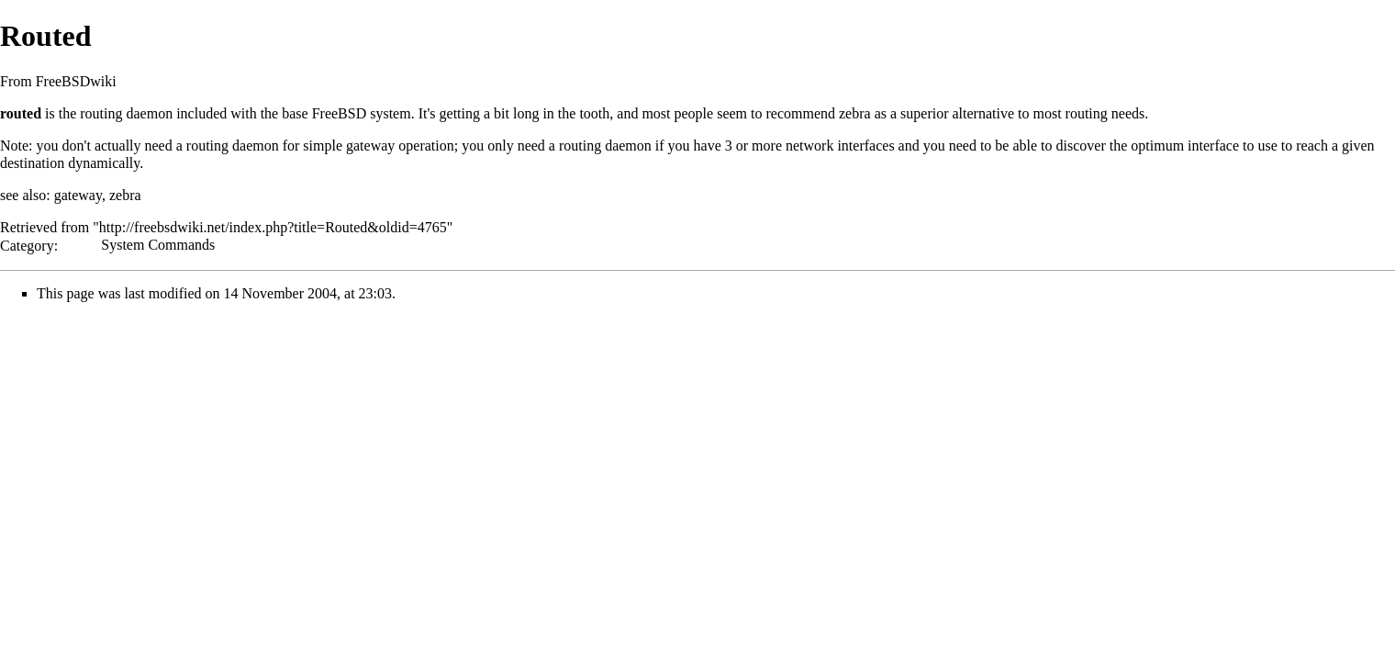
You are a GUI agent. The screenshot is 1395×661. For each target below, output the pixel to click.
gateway (370, 145)
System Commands (158, 244)
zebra (855, 113)
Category (27, 244)
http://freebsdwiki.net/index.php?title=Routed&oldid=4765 (273, 227)
